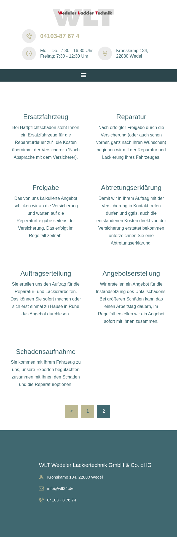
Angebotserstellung (131, 273)
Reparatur (131, 116)
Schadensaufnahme (46, 351)
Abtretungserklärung (131, 187)
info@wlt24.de (60, 488)
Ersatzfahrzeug (45, 116)
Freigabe (46, 187)
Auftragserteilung (45, 273)
